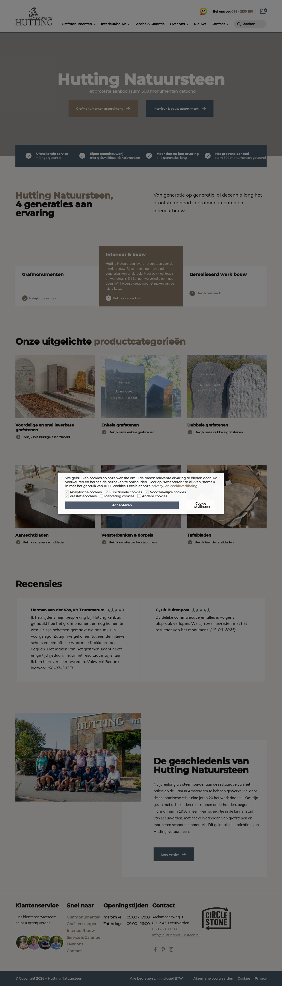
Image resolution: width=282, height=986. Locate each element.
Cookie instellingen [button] (201, 505)
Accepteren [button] (122, 505)
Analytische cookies (86, 492)
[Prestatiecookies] (67, 496)
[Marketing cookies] (101, 496)
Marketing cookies (119, 496)
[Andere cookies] (139, 496)
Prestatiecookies (83, 496)
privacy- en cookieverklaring (174, 486)
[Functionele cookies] (106, 492)
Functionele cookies (125, 492)
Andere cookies (154, 496)
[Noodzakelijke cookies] (147, 492)
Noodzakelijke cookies (168, 492)
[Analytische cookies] (67, 492)
